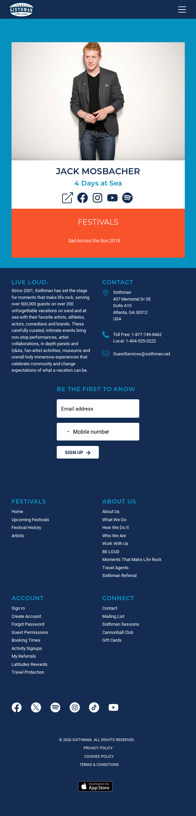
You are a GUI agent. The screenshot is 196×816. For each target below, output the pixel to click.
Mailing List (113, 616)
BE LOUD (111, 551)
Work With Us (115, 543)
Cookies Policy (98, 756)
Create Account (26, 616)
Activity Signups (27, 648)
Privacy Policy (98, 747)
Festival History (26, 527)
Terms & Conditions (98, 764)
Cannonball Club (117, 632)
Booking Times (26, 640)
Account (28, 598)
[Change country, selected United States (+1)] (64, 431)
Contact (117, 282)
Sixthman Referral (119, 575)
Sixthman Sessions (120, 624)
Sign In (18, 608)
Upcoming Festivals (30, 519)
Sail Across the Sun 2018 (94, 240)
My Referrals (24, 656)
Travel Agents (115, 567)
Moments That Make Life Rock (132, 559)
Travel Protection (28, 672)
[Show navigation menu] (182, 9)
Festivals (98, 222)
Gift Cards (112, 640)
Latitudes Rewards (30, 664)
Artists (18, 535)
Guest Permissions (30, 632)
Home (17, 511)
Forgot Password (28, 624)
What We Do (114, 519)
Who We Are (114, 535)
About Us (119, 501)
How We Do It (115, 527)
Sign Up (78, 452)
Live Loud (30, 282)
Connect (118, 598)
